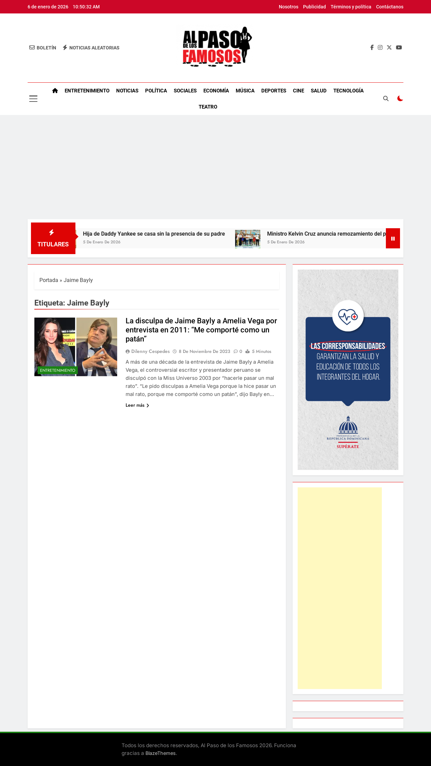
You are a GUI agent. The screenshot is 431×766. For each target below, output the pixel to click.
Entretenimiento (87, 91)
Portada (48, 280)
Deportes (273, 91)
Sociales (185, 91)
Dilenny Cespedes (150, 351)
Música (245, 91)
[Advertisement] (215, 169)
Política (156, 91)
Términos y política (351, 6)
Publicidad (314, 6)
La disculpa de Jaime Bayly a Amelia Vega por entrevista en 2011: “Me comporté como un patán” (201, 330)
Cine (298, 91)
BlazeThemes (160, 753)
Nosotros (288, 6)
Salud (319, 91)
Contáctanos (389, 6)
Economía (216, 91)
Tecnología (348, 91)
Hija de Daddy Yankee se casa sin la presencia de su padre (160, 234)
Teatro (208, 107)
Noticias (127, 91)
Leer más (137, 405)
